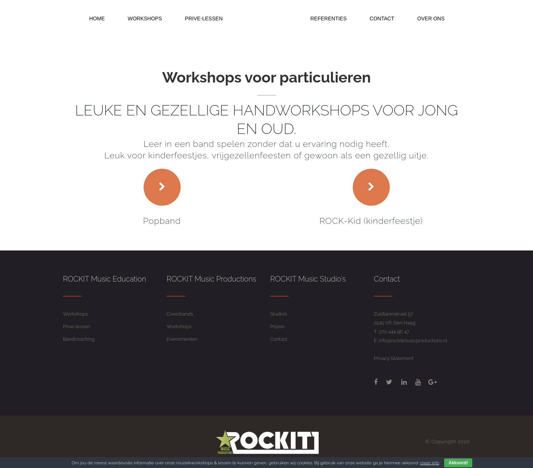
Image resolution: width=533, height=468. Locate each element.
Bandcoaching (78, 339)
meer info (429, 462)
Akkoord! (458, 462)
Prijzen (277, 326)
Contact (278, 339)
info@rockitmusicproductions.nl (413, 340)
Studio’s (278, 314)
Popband (162, 221)
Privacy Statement (393, 358)
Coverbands (180, 314)
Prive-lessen (76, 326)
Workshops (75, 314)
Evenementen (182, 339)
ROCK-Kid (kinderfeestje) (371, 221)
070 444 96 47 (394, 331)
